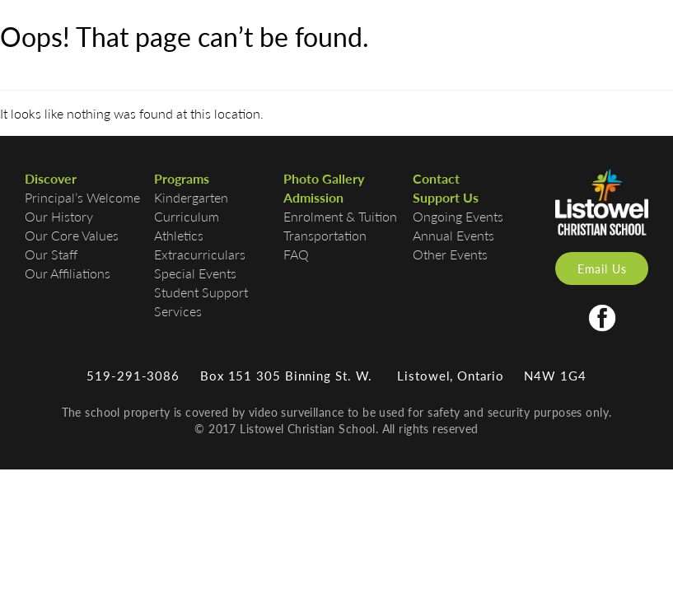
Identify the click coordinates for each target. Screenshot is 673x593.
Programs (181, 178)
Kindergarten (191, 197)
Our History (59, 216)
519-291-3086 (133, 375)
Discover (51, 178)
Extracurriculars (199, 254)
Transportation (325, 235)
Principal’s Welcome (82, 197)
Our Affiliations (67, 273)
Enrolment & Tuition (340, 216)
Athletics (178, 235)
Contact (436, 178)
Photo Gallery (323, 178)
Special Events (195, 273)
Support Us (446, 197)
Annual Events (453, 235)
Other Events (450, 254)
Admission (313, 197)
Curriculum (186, 216)
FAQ (296, 254)
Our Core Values (72, 235)
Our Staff (51, 254)
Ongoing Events (458, 216)
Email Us (602, 268)
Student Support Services (201, 301)
